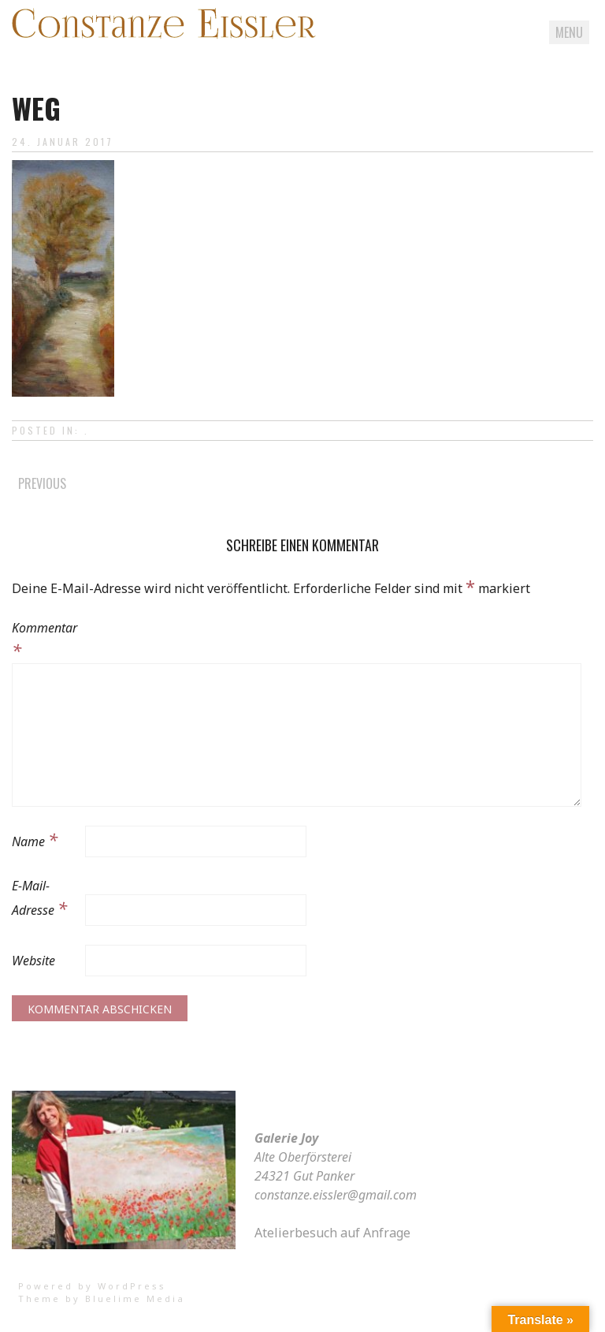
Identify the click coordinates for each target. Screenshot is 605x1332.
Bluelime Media (135, 1298)
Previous (42, 483)
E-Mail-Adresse (39, 898)
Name (35, 839)
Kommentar (44, 640)
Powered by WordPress (92, 1286)
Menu (569, 32)
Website (33, 960)
